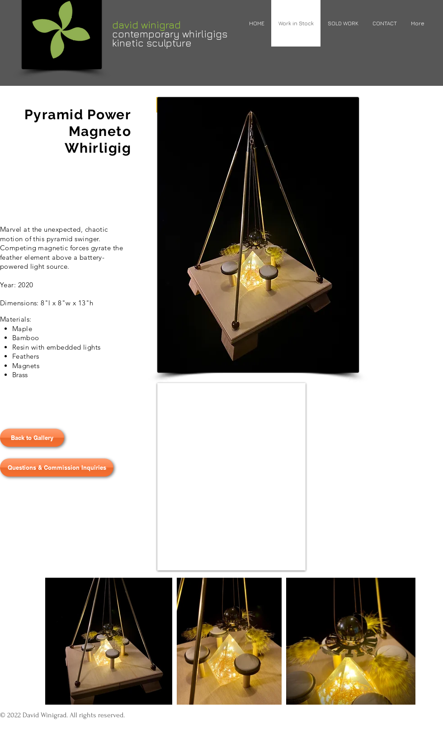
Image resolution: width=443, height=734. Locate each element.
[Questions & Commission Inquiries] (56, 467)
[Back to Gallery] (32, 438)
